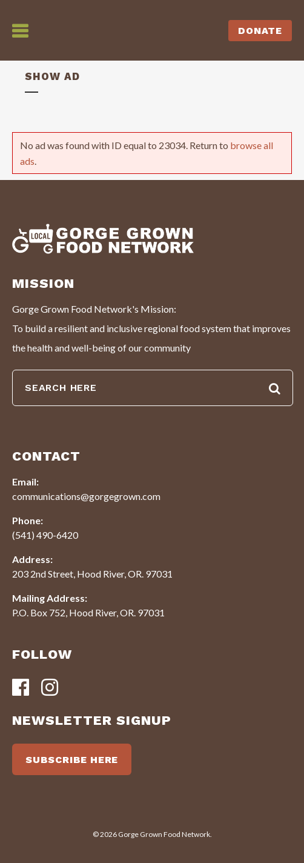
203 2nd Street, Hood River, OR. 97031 (92, 573)
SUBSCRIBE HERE (71, 759)
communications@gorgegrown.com (86, 496)
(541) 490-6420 (45, 535)
